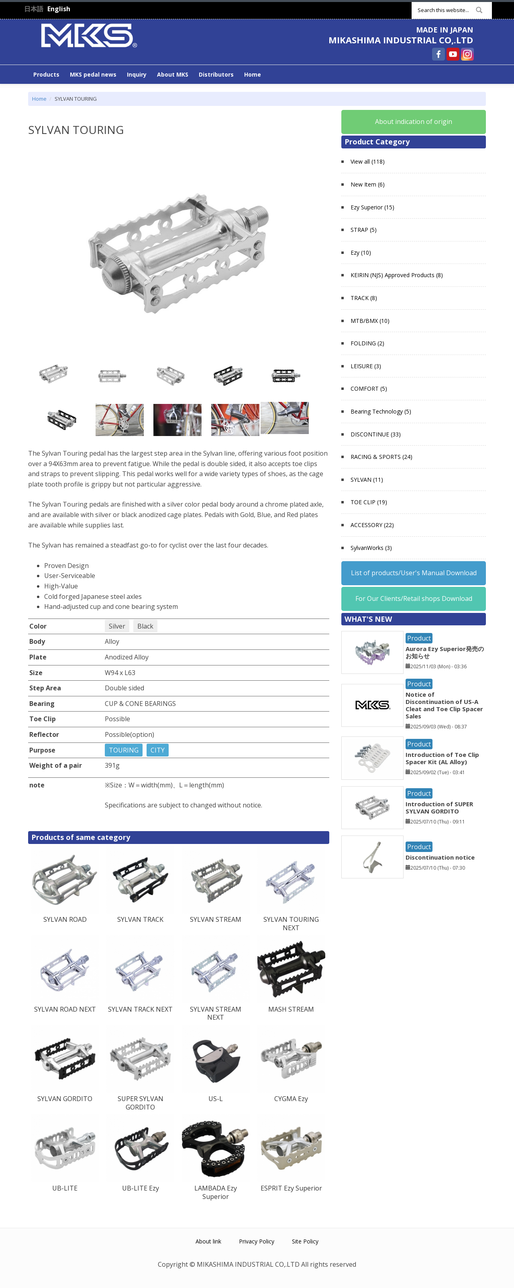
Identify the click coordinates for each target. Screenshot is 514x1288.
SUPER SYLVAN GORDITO (140, 1103)
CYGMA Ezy (291, 1098)
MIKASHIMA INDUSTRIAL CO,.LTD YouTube (453, 54)
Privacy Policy (256, 1241)
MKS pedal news (93, 74)
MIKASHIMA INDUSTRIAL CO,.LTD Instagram (467, 54)
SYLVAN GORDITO (64, 1098)
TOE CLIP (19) (369, 502)
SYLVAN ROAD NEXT (65, 1009)
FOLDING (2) (367, 343)
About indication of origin (413, 121)
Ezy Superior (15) (372, 207)
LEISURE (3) (366, 366)
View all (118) (368, 161)
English (58, 8)
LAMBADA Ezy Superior (215, 1192)
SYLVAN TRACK (140, 919)
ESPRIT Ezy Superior (291, 1188)
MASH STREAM (291, 1009)
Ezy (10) (361, 252)
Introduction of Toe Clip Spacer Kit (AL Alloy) (442, 758)
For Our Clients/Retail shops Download (413, 598)
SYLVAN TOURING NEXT (291, 923)
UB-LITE (65, 1188)
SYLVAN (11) (367, 479)
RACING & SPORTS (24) (381, 456)
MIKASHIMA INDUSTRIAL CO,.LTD (400, 40)
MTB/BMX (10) (370, 321)
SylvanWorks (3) (371, 548)
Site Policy (305, 1241)
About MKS (172, 74)
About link (208, 1241)
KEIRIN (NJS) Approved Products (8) (397, 275)
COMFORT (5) (369, 388)
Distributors (216, 74)
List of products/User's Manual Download (414, 572)
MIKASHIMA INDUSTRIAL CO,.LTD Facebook (438, 54)
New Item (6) (368, 184)
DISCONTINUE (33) (376, 434)
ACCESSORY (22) (372, 525)
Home (252, 74)
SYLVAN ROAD (65, 919)
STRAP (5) (364, 229)
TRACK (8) (364, 298)
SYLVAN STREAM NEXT (215, 1013)
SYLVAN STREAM (215, 919)
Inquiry (137, 74)
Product (419, 638)
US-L (215, 1098)
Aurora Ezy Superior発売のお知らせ (445, 652)
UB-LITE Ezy (140, 1188)
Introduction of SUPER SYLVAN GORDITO (439, 807)
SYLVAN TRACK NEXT (140, 1009)
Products (46, 74)
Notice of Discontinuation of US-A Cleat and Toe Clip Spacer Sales (444, 705)
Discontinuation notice (440, 857)
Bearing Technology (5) (381, 411)
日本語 (33, 8)
